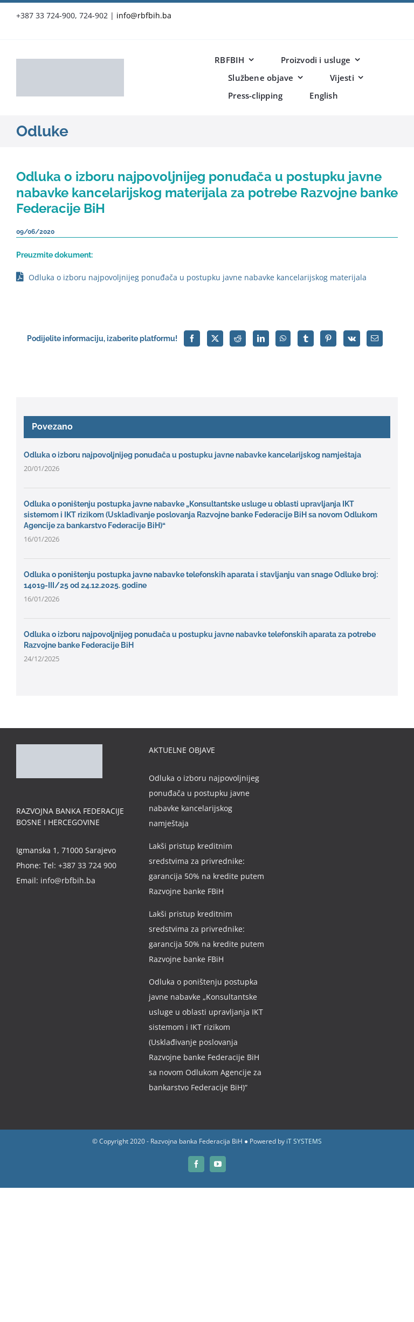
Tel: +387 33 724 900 (79, 865)
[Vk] (352, 338)
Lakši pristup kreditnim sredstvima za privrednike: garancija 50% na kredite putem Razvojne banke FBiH (206, 868)
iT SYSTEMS (304, 1141)
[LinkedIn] (261, 338)
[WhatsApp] (283, 338)
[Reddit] (238, 338)
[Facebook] (192, 338)
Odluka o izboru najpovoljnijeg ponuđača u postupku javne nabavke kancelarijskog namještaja (192, 455)
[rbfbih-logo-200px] (70, 62)
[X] (215, 338)
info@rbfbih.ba (143, 15)
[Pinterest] (328, 338)
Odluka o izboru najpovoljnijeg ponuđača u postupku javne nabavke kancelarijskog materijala (198, 277)
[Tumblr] (305, 338)
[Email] (374, 338)
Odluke (42, 131)
